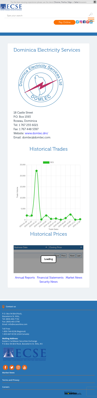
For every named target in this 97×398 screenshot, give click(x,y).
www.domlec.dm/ (36, 133)
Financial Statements (50, 277)
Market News (74, 277)
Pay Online (65, 22)
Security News (48, 281)
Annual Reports (25, 277)
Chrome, (57, 2)
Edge (70, 2)
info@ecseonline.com (17, 324)
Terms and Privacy (10, 380)
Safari (76, 2)
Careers (5, 387)
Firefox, (64, 2)
